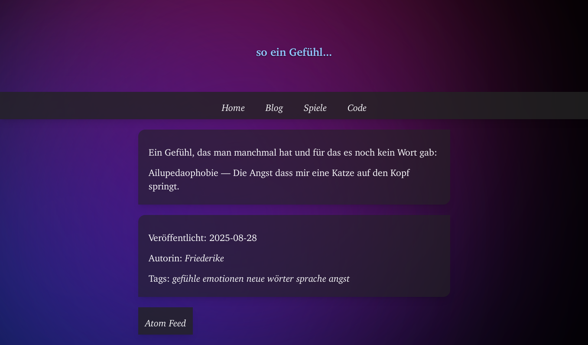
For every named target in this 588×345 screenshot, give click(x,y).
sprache (311, 276)
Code (357, 105)
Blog (274, 105)
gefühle (186, 276)
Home (233, 105)
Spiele (315, 105)
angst (339, 276)
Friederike (204, 255)
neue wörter (270, 276)
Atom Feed (165, 320)
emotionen (223, 276)
